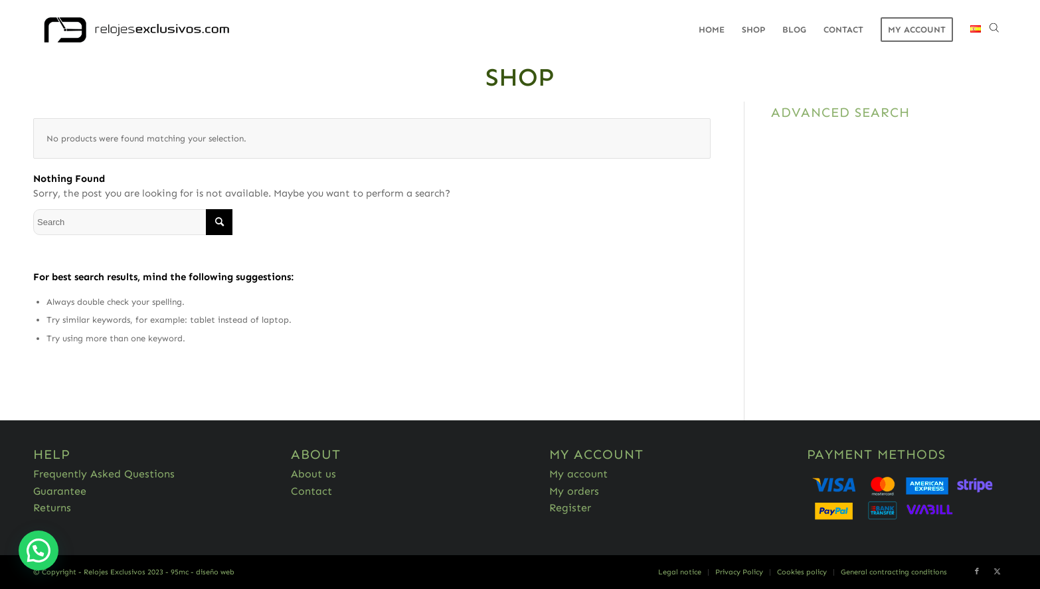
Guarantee (59, 491)
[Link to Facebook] (977, 572)
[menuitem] (711, 30)
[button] (38, 550)
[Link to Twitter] (997, 572)
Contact (311, 491)
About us (313, 473)
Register (570, 507)
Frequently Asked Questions (104, 473)
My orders (574, 491)
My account (578, 473)
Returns (52, 507)
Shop (520, 77)
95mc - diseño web (202, 572)
